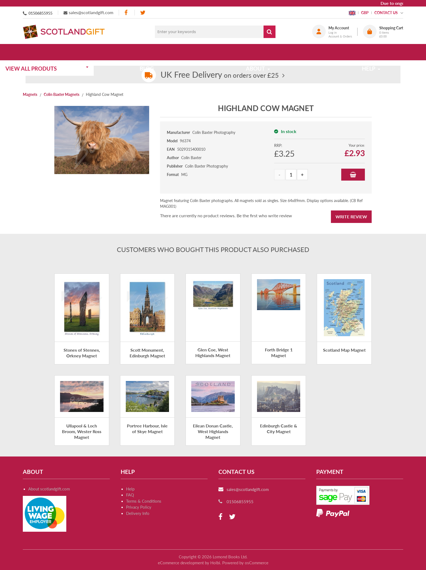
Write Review (351, 216)
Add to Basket (353, 175)
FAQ (130, 494)
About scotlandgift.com (49, 488)
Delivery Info (137, 513)
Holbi (215, 562)
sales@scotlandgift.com (91, 12)
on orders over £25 (220, 75)
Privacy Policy (138, 507)
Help (130, 488)
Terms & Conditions (143, 501)
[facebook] (126, 12)
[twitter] (142, 12)
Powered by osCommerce (245, 562)
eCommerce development (181, 562)
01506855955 (40, 13)
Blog (162, 52)
